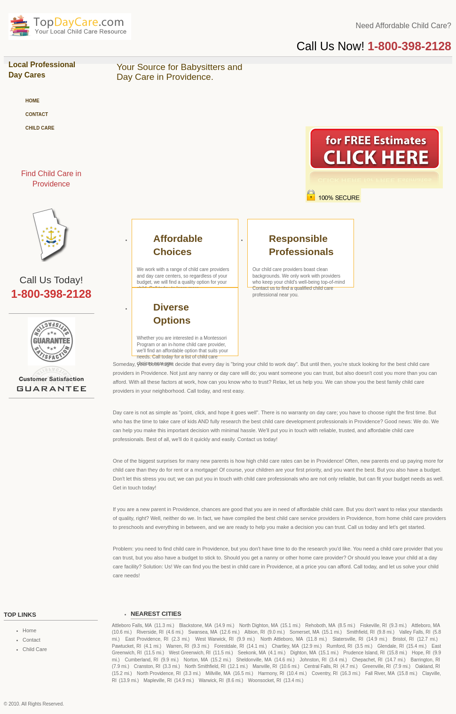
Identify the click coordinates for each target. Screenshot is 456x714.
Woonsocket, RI (264, 680)
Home (32, 100)
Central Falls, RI (321, 666)
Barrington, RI (425, 659)
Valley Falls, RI (414, 632)
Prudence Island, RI (364, 652)
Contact (36, 114)
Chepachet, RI (367, 659)
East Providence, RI (146, 639)
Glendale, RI (390, 646)
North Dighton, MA (258, 625)
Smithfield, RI (360, 632)
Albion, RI (254, 632)
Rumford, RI (339, 646)
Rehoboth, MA (320, 625)
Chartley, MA (285, 646)
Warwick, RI (211, 680)
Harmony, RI (271, 673)
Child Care (40, 128)
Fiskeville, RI (373, 625)
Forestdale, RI (229, 646)
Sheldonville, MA (253, 659)
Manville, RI (264, 666)
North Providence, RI (159, 673)
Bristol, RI (403, 639)
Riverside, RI (150, 632)
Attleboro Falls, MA (132, 625)
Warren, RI (177, 646)
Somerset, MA (305, 632)
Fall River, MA (380, 673)
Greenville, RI (376, 666)
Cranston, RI (147, 666)
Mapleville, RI (157, 680)
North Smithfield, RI (205, 666)
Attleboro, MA (425, 625)
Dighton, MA (303, 652)
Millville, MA (217, 673)
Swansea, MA (202, 632)
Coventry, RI (325, 673)
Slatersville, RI (347, 639)
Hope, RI (421, 652)
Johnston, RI (313, 659)
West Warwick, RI (214, 639)
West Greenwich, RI (190, 652)
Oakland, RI (427, 666)
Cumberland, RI (141, 659)
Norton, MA (196, 659)
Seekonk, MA (252, 652)
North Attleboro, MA (281, 639)
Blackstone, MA (195, 625)
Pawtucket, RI (126, 646)
